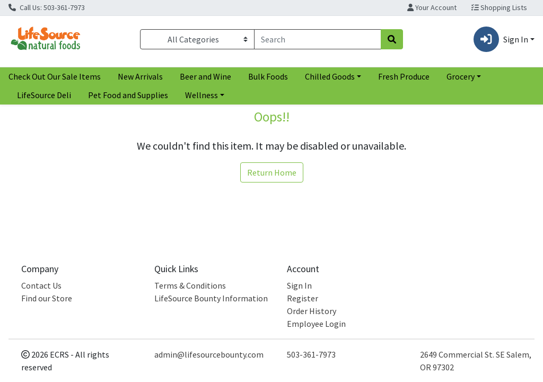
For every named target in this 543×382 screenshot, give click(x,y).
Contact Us (41, 285)
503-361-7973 (311, 354)
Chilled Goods (330, 76)
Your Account (432, 7)
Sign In (299, 285)
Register (302, 298)
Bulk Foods (268, 76)
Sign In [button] (501, 39)
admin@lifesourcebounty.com (209, 354)
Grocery (460, 76)
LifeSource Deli (44, 95)
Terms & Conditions (190, 285)
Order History (311, 311)
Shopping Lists (499, 7)
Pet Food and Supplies (128, 95)
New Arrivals (140, 76)
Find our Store (46, 298)
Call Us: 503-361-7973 (46, 7)
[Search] (317, 39)
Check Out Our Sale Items (54, 76)
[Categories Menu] (197, 39)
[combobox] (317, 39)
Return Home (271, 172)
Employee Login (316, 323)
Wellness (201, 95)
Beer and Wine (205, 76)
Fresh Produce (404, 76)
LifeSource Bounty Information (211, 298)
